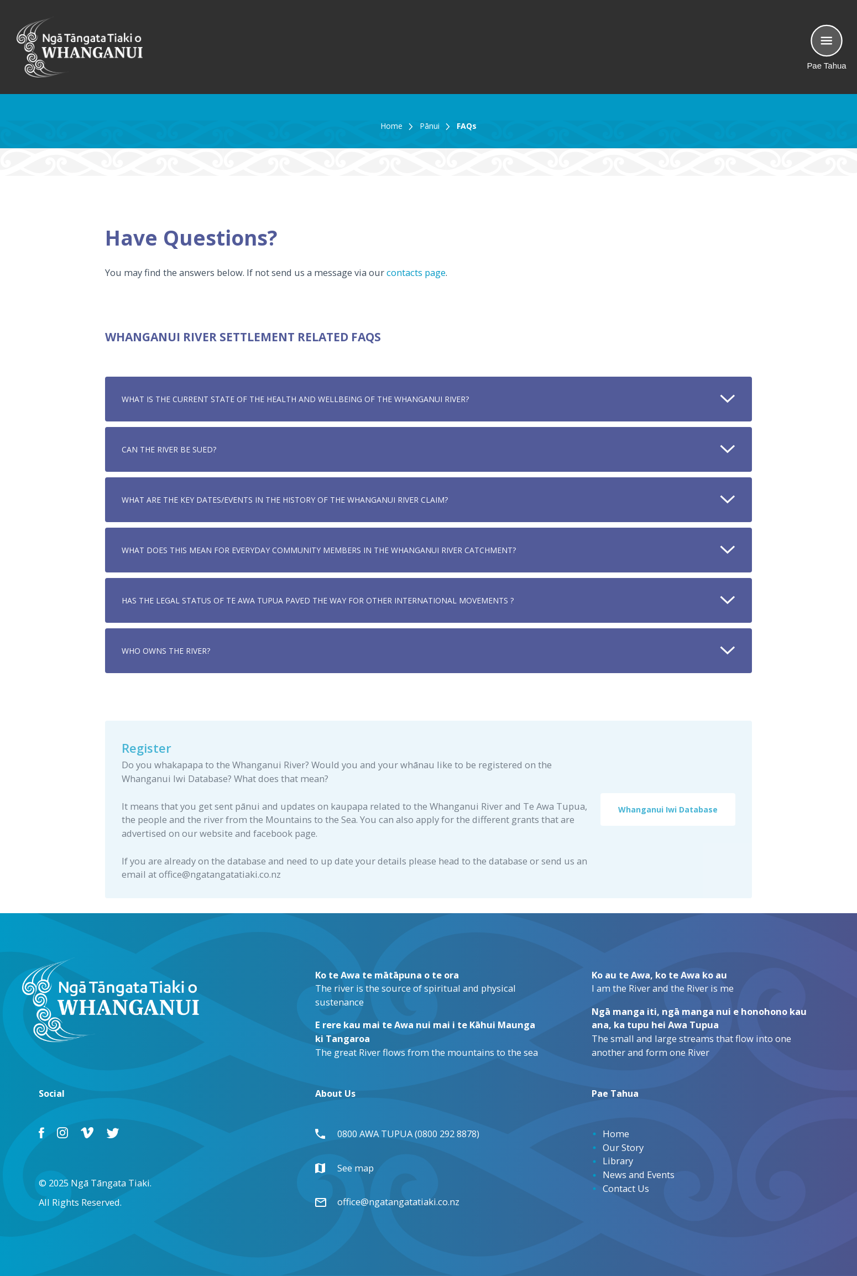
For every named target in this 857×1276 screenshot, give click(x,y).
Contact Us (626, 1188)
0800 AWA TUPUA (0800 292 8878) (402, 1133)
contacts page (416, 272)
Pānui (430, 126)
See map (350, 1168)
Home (391, 126)
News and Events (639, 1174)
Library (618, 1160)
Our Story (623, 1147)
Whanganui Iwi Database (668, 813)
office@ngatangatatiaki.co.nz (392, 1201)
